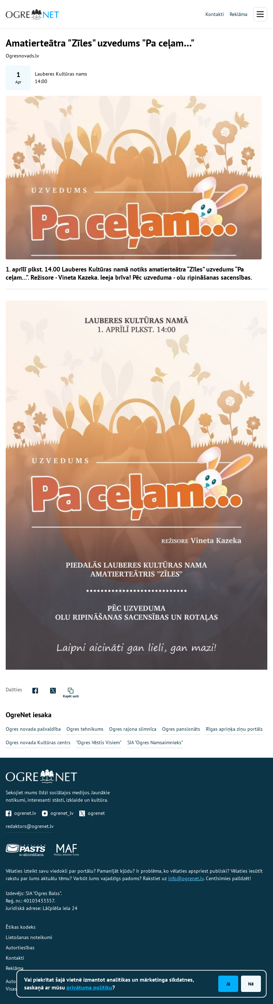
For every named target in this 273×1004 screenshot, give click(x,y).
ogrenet (92, 813)
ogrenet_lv (58, 813)
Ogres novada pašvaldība (33, 729)
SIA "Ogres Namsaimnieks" (155, 742)
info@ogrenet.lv (186, 878)
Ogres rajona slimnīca (132, 729)
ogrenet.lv (21, 813)
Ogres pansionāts (181, 729)
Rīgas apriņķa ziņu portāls (234, 729)
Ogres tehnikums (84, 729)
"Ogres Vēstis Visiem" (99, 742)
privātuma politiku (89, 987)
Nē (251, 984)
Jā (228, 984)
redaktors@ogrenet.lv (30, 826)
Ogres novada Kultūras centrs (38, 742)
